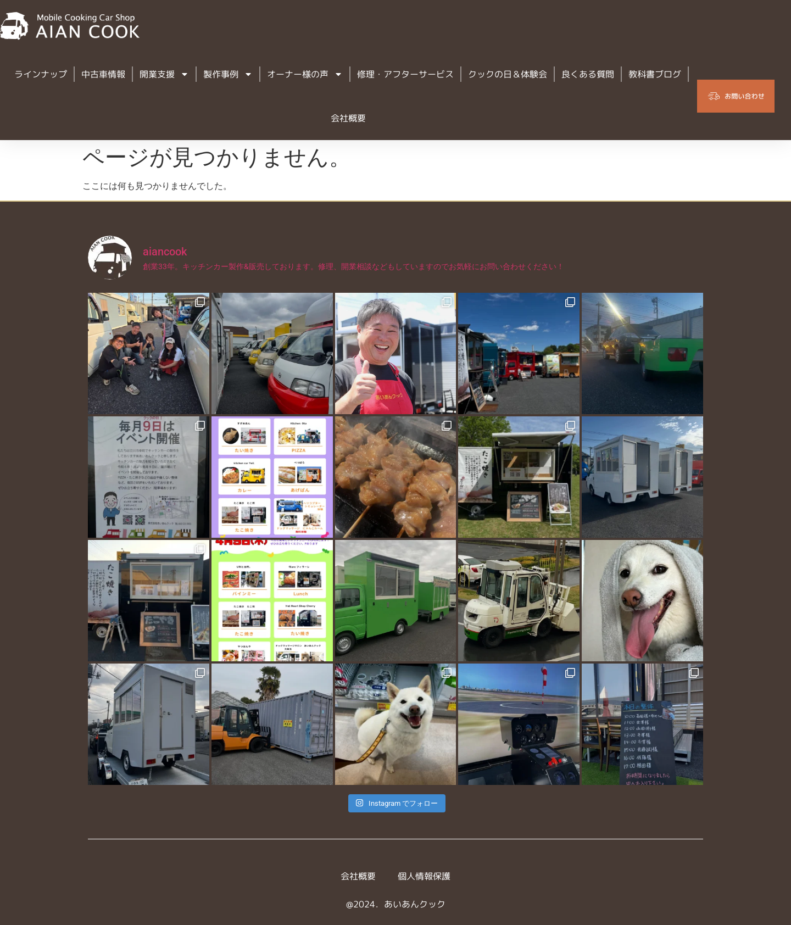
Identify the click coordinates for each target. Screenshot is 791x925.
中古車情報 (103, 74)
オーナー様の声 (305, 74)
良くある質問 (587, 74)
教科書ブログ (654, 74)
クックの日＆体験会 (507, 74)
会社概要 (348, 118)
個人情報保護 (424, 876)
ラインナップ (40, 74)
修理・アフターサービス (405, 74)
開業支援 (164, 74)
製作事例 (228, 74)
